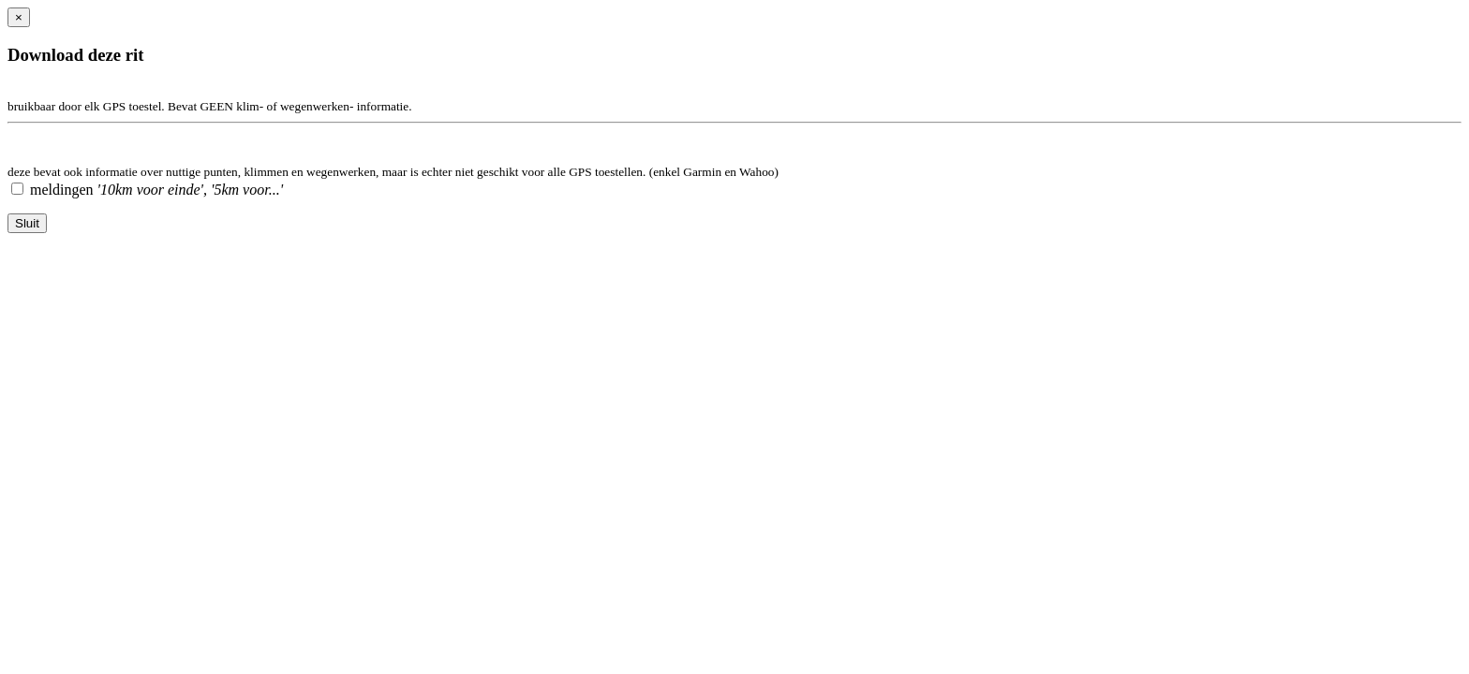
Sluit (27, 223)
